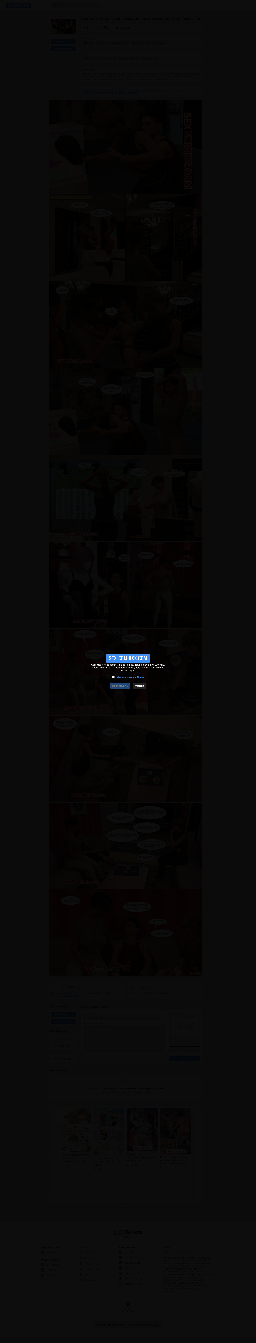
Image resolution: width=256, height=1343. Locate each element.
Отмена (139, 685)
